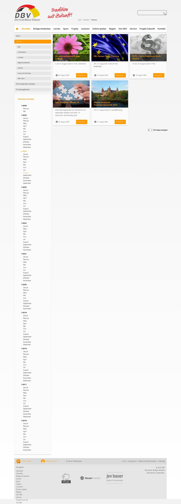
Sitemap (162, 461)
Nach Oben (23, 461)
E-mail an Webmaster (74, 461)
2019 (25, 313)
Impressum (132, 461)
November (27, 145)
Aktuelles (86, 20)
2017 (25, 384)
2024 (25, 151)
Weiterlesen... (81, 75)
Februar (26, 109)
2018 (25, 348)
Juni (24, 131)
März (25, 123)
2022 (25, 223)
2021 (25, 254)
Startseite (19, 471)
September (27, 139)
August (26, 137)
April (24, 126)
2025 (25, 115)
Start (79, 20)
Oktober (26, 142)
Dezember (27, 147)
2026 (25, 106)
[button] (22, 106)
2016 (25, 421)
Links (124, 461)
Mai (24, 111)
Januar (25, 118)
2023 (25, 187)
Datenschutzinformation (148, 461)
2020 (25, 285)
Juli (24, 134)
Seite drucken (49, 461)
